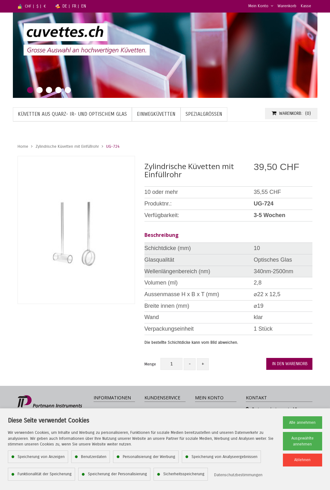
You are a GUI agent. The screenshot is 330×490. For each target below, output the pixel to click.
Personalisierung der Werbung (149, 456)
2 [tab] (39, 90)
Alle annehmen (302, 422)
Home (23, 146)
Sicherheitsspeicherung (183, 474)
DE (64, 6)
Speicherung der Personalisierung (117, 474)
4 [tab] (58, 90)
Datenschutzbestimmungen (238, 474)
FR (74, 6)
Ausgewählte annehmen (302, 441)
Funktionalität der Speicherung (45, 474)
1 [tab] (30, 90)
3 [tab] (49, 90)
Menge (150, 364)
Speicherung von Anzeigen (41, 456)
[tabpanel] (165, 55)
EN (83, 6)
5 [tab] (68, 90)
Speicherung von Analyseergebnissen (224, 456)
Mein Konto (260, 5)
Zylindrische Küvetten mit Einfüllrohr (67, 146)
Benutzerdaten (93, 456)
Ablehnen (302, 459)
